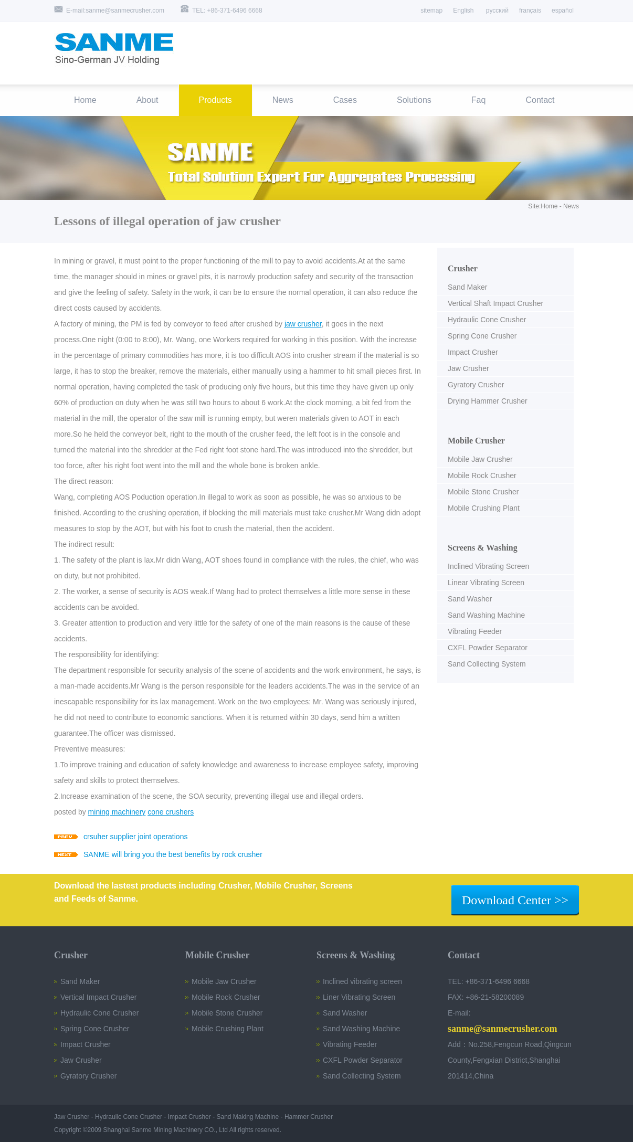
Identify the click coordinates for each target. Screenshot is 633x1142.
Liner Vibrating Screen (359, 997)
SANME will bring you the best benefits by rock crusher (172, 854)
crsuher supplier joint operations (135, 836)
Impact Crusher (473, 352)
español (563, 10)
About (147, 100)
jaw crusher (303, 324)
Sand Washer (470, 599)
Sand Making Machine (247, 1116)
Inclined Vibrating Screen (488, 566)
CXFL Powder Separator (488, 647)
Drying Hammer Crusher (488, 401)
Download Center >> (515, 900)
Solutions (414, 100)
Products (215, 100)
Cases (345, 100)
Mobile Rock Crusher (482, 475)
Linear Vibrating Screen (486, 582)
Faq (478, 100)
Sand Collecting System (487, 664)
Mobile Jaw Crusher (480, 459)
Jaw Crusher (468, 368)
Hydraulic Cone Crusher (487, 319)
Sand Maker (467, 287)
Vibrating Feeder (475, 631)
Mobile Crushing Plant (484, 508)
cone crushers (170, 812)
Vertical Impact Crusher (98, 997)
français (530, 10)
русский (496, 10)
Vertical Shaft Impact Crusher (495, 303)
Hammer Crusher (308, 1116)
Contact (539, 100)
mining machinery (117, 812)
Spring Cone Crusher (482, 336)
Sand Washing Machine (486, 615)
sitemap (431, 10)
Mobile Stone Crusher (483, 492)
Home (85, 100)
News (282, 100)
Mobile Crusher (476, 440)
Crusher (463, 268)
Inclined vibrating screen (362, 981)
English (463, 10)
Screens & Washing (483, 547)
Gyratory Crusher (476, 384)
